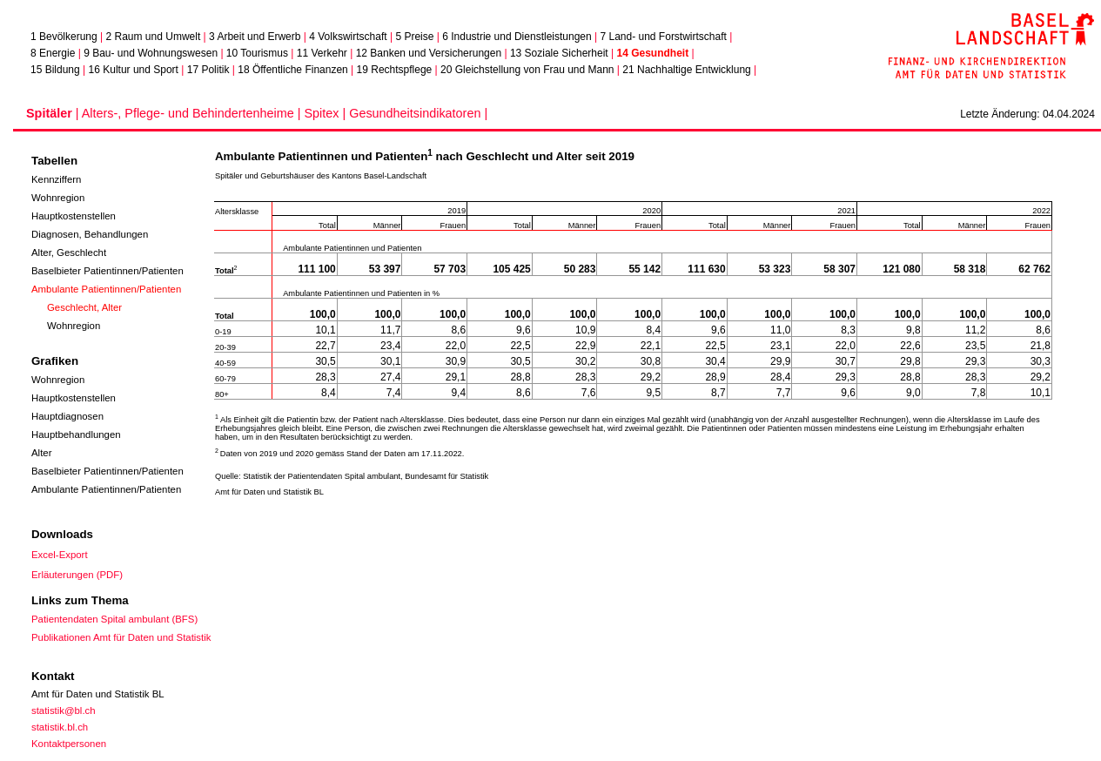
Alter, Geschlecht (68, 252)
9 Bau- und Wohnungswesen (151, 53)
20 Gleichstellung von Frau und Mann (527, 70)
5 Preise (414, 36)
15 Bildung (55, 70)
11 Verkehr (322, 53)
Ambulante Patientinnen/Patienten (106, 289)
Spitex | (326, 113)
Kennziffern (56, 179)
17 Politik (208, 70)
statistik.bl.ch (59, 727)
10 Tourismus (257, 53)
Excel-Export (59, 554)
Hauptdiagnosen (67, 416)
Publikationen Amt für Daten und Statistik (121, 637)
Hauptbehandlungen (76, 434)
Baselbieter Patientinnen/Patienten (107, 271)
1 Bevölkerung (63, 36)
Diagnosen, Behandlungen (89, 234)
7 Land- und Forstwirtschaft (663, 36)
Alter (41, 453)
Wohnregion (57, 197)
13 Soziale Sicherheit (559, 53)
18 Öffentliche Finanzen (293, 70)
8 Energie (52, 53)
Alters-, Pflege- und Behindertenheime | (193, 113)
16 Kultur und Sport (133, 70)
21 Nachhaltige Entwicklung (686, 70)
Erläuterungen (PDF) (77, 574)
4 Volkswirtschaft (347, 36)
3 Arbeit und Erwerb (254, 36)
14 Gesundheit (652, 53)
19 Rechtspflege (395, 70)
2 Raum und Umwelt (153, 36)
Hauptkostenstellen (73, 216)
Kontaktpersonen (68, 743)
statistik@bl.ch (63, 710)
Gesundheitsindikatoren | (418, 113)
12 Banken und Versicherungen (428, 53)
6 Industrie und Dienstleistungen (516, 36)
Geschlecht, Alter (84, 307)
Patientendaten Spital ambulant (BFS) (114, 619)
